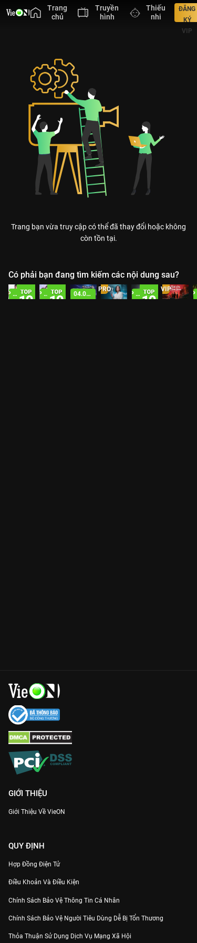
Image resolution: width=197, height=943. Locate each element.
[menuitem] (48, 12)
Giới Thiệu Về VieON (36, 811)
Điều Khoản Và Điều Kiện (43, 882)
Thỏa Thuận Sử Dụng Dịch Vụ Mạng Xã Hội (69, 936)
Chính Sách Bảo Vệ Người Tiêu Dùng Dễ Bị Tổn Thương (85, 918)
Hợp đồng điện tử (34, 864)
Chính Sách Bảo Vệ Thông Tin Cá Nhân (64, 900)
